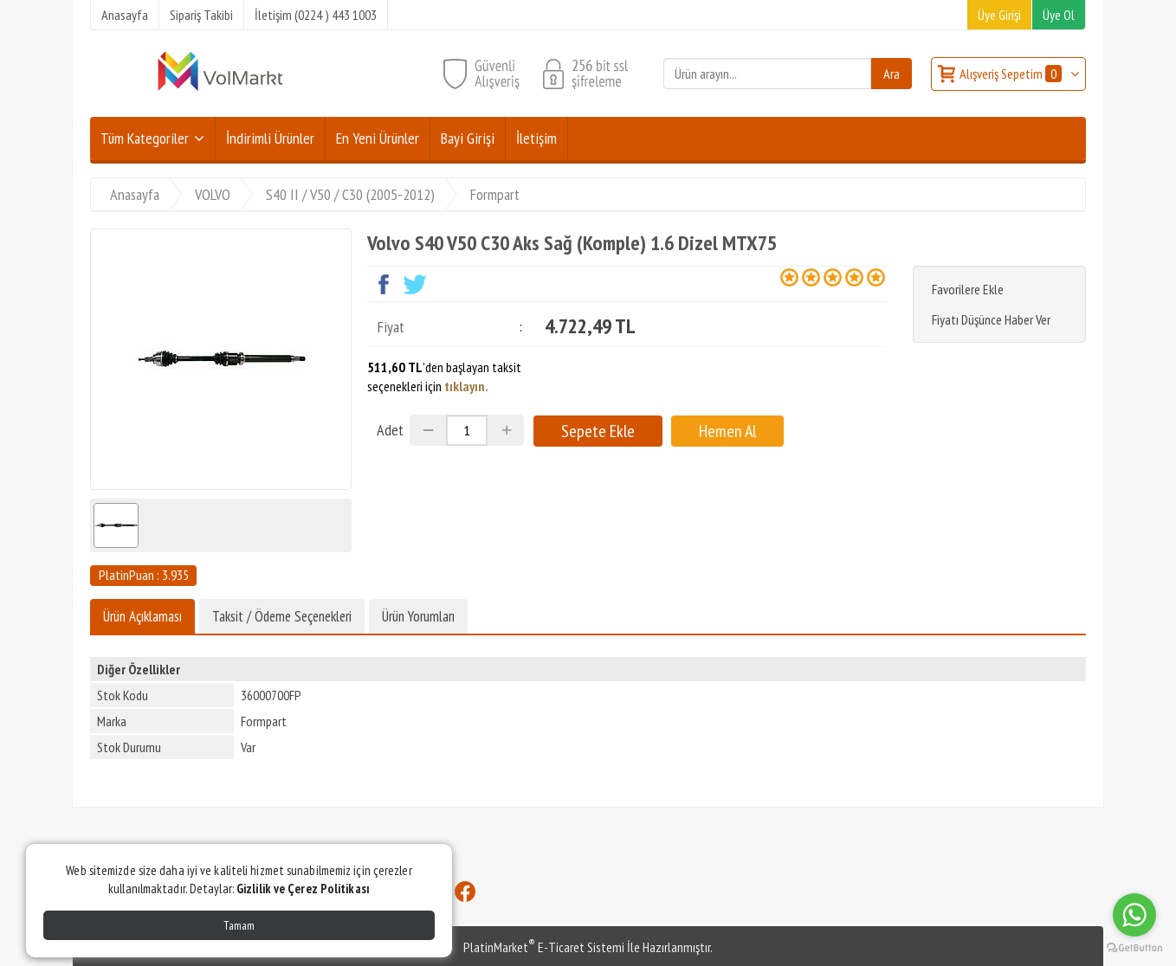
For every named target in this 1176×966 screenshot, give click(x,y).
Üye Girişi (999, 14)
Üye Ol (1059, 14)
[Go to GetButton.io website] (1134, 948)
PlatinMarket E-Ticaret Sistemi (543, 947)
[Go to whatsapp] (1134, 915)
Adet (390, 430)
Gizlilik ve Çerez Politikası (303, 888)
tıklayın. (466, 386)
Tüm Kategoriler (144, 138)
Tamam (239, 925)
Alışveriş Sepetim (1012, 73)
